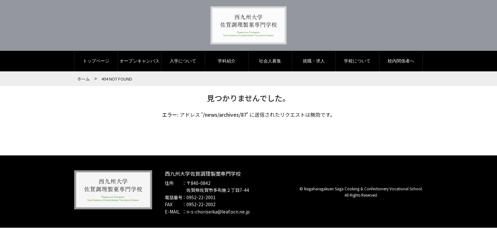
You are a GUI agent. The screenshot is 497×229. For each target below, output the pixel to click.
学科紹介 (227, 62)
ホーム (83, 80)
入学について (183, 62)
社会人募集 (270, 62)
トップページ (96, 62)
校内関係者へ (401, 62)
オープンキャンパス (139, 62)
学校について (357, 62)
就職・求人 (314, 62)
